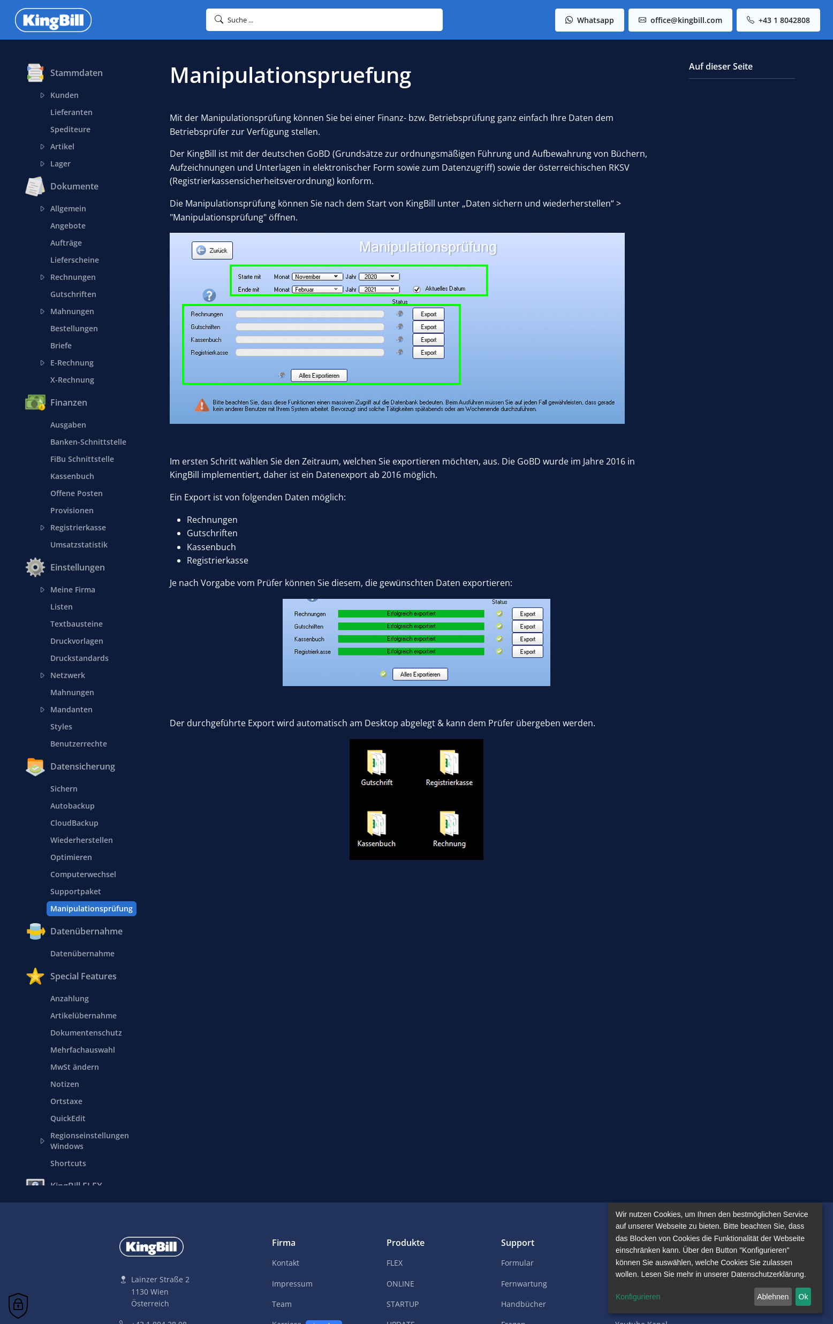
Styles (61, 726)
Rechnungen (71, 277)
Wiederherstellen (81, 840)
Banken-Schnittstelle (88, 442)
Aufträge (66, 243)
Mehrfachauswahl (82, 1050)
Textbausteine (76, 624)
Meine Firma (71, 589)
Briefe (61, 345)
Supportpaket (75, 891)
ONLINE (400, 1284)
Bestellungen (74, 328)
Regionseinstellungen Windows (88, 1140)
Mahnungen (70, 311)
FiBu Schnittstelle (82, 459)
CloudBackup (74, 823)
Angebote (68, 225)
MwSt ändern (74, 1067)
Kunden (63, 95)
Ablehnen (773, 1296)
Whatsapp (589, 20)
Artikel (60, 146)
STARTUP (403, 1304)
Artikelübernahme (83, 1015)
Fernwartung (524, 1284)
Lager (59, 163)
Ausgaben (68, 425)
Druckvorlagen (76, 641)
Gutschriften (73, 294)
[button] (324, 20)
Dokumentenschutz (86, 1033)
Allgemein (66, 208)
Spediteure (70, 129)
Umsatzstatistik (79, 544)
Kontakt (285, 1263)
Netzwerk (66, 675)
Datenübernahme (82, 953)
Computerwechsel (83, 874)
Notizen (64, 1084)
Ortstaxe (66, 1101)
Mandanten (70, 709)
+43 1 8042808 (778, 20)
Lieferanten (71, 112)
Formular (517, 1263)
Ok (803, 1296)
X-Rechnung (72, 380)
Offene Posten (76, 493)
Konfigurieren (638, 1296)
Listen (61, 607)
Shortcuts (68, 1163)
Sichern (64, 788)
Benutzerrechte (78, 744)
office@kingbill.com (680, 20)
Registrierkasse (76, 527)
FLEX (395, 1263)
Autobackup (72, 806)
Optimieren (71, 857)
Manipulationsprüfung (91, 908)
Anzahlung (69, 998)
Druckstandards (79, 658)
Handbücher (523, 1304)
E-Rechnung (70, 362)
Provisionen (72, 510)
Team (282, 1304)
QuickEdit (68, 1118)
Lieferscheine (74, 260)
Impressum (292, 1284)
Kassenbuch (72, 476)
